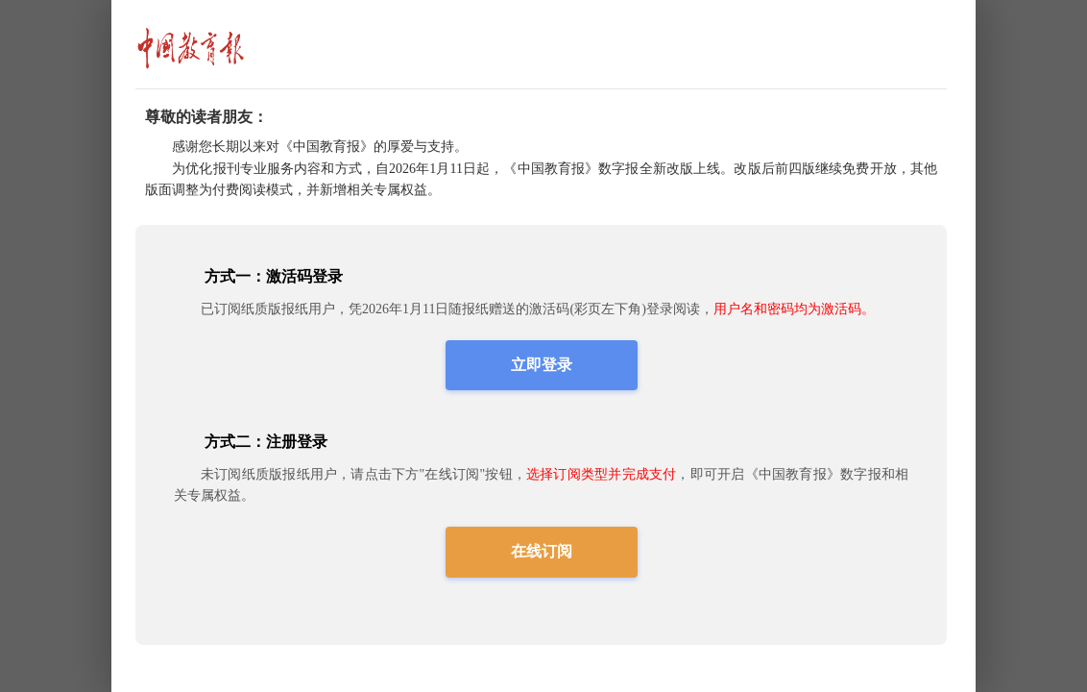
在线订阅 (541, 551)
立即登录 (541, 365)
